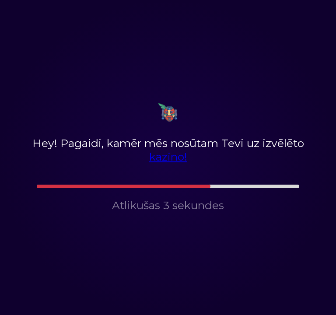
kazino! (168, 156)
